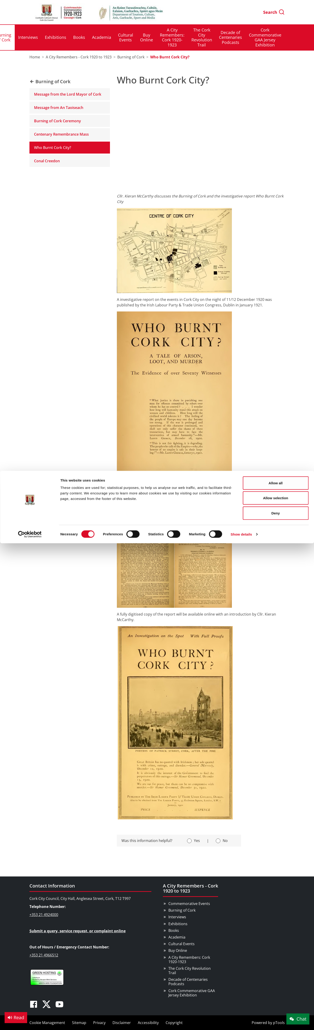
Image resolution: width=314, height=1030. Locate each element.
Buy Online (177, 950)
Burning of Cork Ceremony (57, 120)
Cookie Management (47, 1022)
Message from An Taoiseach (58, 107)
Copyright (174, 1022)
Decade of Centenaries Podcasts (188, 981)
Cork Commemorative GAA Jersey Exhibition (191, 993)
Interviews (177, 916)
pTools (279, 1022)
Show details (241, 63)
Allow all (276, 12)
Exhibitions (177, 923)
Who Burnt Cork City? (52, 147)
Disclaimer (121, 1022)
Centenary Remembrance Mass (61, 134)
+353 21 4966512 (43, 955)
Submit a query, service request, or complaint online (77, 930)
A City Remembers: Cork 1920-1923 (189, 959)
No (225, 840)
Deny (275, 42)
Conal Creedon (47, 160)
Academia (176, 937)
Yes (197, 840)
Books (173, 930)
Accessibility (148, 1022)
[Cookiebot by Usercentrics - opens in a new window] (30, 63)
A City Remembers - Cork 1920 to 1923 (190, 888)
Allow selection (275, 27)
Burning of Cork (182, 910)
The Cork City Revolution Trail (189, 970)
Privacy (99, 1022)
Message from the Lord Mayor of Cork (67, 94)
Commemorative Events (189, 903)
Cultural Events (181, 943)
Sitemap (79, 1022)
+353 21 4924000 (43, 914)
